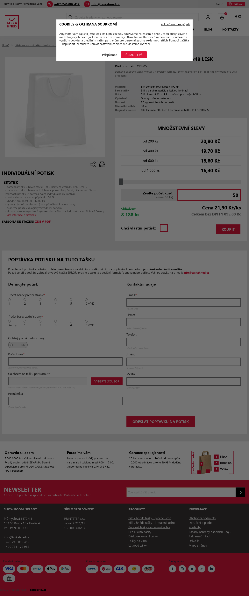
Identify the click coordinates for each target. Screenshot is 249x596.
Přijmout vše (134, 55)
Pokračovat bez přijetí (175, 24)
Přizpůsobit (109, 55)
